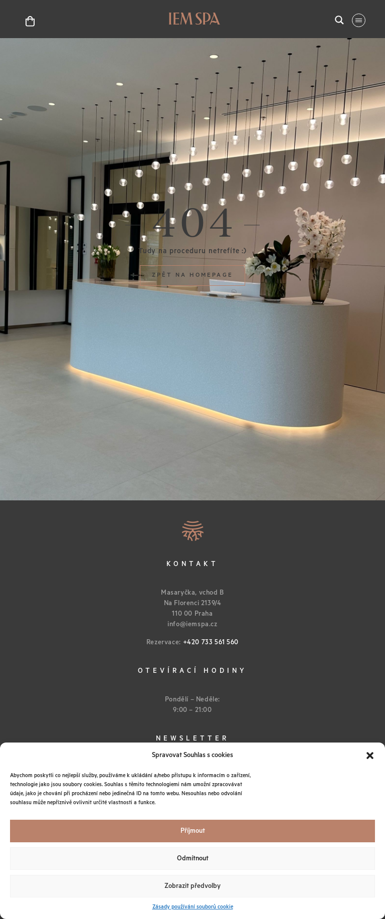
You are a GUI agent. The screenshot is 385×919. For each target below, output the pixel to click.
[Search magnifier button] (339, 20)
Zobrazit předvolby (192, 886)
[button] (370, 756)
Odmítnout (193, 858)
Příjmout (192, 831)
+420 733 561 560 (211, 642)
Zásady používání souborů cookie (192, 907)
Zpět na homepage (192, 275)
